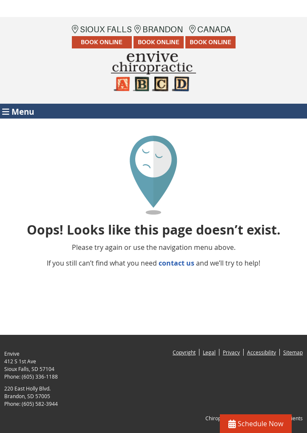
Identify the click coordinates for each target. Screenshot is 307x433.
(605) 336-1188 (40, 376)
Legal (209, 352)
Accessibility (261, 352)
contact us (176, 263)
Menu (18, 111)
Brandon (159, 36)
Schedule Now (255, 423)
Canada (210, 36)
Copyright (184, 352)
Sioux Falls (102, 36)
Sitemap (293, 352)
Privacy (231, 352)
